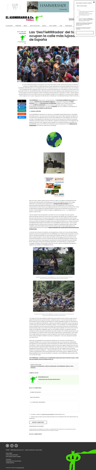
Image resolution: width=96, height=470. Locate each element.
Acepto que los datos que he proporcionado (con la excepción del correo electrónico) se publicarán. (53, 417)
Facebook (22, 104)
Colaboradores (10, 463)
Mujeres (68, 366)
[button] (24, 18)
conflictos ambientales (50, 366)
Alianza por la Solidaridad (37, 366)
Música (44, 25)
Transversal (68, 25)
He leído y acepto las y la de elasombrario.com (86, 453)
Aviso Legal (9, 453)
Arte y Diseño (53, 25)
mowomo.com (20, 467)
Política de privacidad (12, 455)
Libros (25, 25)
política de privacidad (47, 414)
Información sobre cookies (13, 456)
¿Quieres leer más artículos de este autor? (49, 379)
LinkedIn (22, 107)
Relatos (88, 25)
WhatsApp (22, 110)
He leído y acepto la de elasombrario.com (47, 414)
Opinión (17, 25)
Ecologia (8, 25)
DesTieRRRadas (61, 366)
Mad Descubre (79, 25)
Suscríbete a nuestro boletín (84, 436)
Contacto (8, 459)
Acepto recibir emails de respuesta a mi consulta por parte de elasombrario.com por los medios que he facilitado (86, 446)
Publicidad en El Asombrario (13, 461)
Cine (61, 25)
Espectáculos (34, 25)
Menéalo (22, 114)
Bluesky (21, 117)
